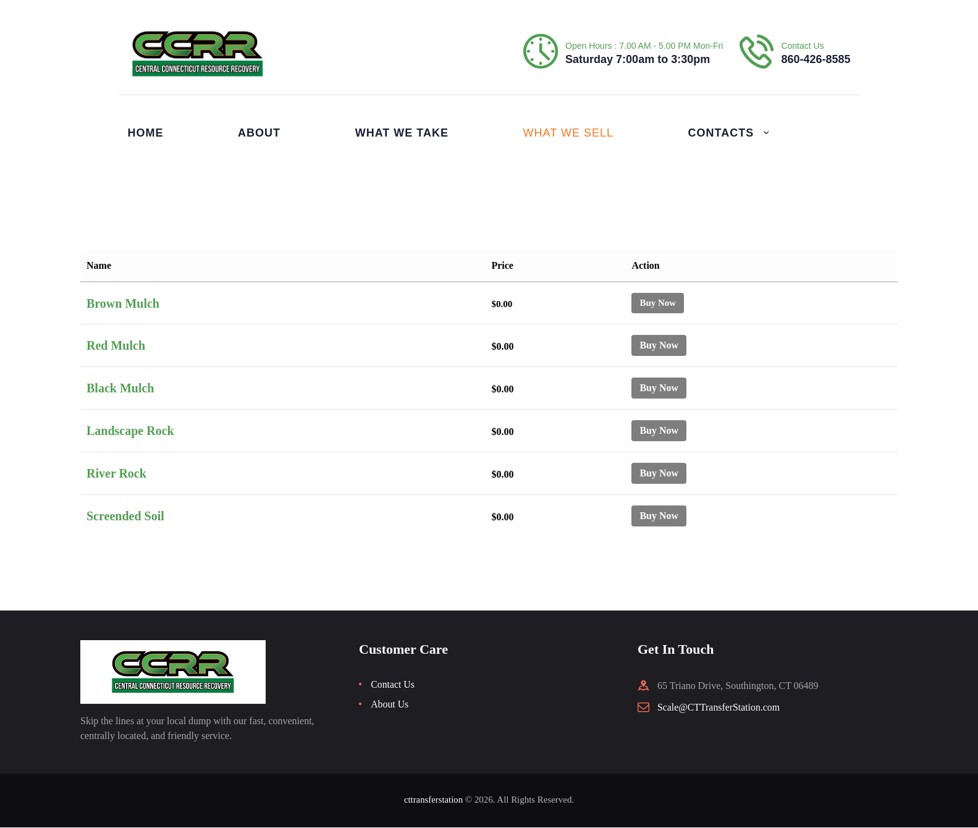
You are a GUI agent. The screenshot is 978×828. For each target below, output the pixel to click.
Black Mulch (120, 388)
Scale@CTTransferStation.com (719, 707)
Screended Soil (125, 516)
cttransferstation (433, 800)
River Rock (116, 473)
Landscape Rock (130, 430)
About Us (390, 704)
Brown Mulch (122, 303)
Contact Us (393, 684)
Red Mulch (115, 345)
